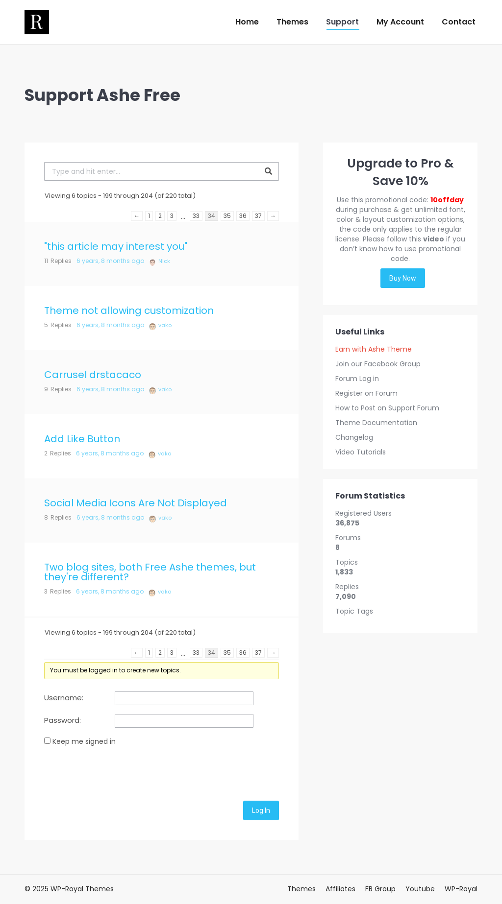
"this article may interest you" (115, 246)
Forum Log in (357, 378)
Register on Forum (366, 393)
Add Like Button (82, 439)
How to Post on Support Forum (387, 408)
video (433, 239)
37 (258, 216)
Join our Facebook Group (378, 364)
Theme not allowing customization (129, 310)
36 (243, 216)
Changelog (354, 437)
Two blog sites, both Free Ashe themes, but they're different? (150, 572)
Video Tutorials (360, 452)
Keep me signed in (84, 741)
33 (196, 216)
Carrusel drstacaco (92, 374)
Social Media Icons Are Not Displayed (135, 503)
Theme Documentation (376, 423)
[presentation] (118, 772)
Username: (63, 698)
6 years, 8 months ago (110, 261)
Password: (62, 720)
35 (227, 216)
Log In (261, 810)
